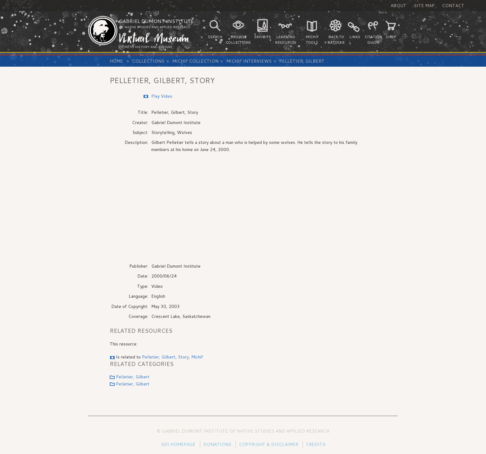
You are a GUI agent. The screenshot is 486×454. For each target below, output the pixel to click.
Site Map (424, 5)
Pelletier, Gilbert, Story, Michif (172, 357)
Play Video (161, 96)
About (398, 5)
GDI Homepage (178, 444)
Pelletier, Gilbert (302, 61)
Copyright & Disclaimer (268, 444)
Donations (217, 444)
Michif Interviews (249, 61)
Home (116, 61)
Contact (453, 5)
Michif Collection (195, 61)
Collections (148, 61)
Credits (315, 444)
